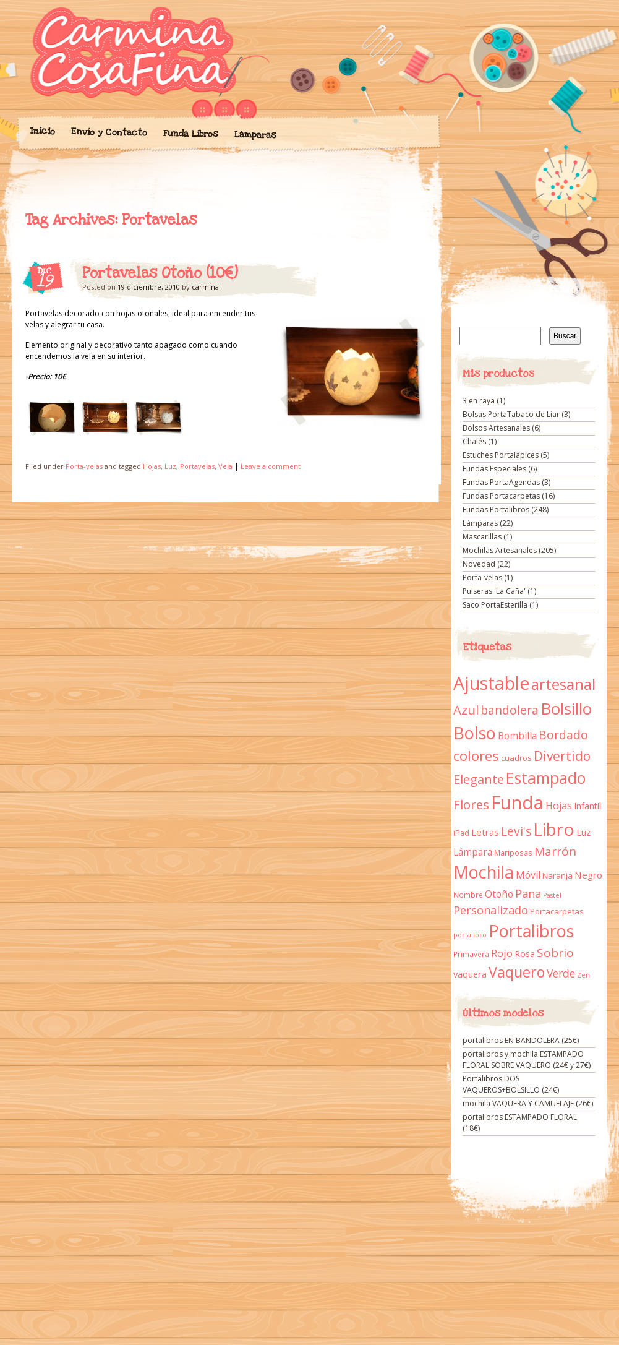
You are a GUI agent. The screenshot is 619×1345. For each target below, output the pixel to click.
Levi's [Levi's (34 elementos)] (516, 831)
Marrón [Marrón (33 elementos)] (555, 851)
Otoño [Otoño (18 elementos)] (499, 894)
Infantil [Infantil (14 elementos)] (587, 806)
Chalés (474, 441)
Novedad (479, 564)
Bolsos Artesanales (496, 428)
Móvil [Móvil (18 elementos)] (528, 875)
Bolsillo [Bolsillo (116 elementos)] (566, 708)
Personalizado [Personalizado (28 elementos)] (490, 910)
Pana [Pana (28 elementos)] (528, 893)
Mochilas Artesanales (500, 550)
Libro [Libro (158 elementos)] (553, 829)
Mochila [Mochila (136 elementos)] (483, 872)
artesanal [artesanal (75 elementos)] (563, 684)
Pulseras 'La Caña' (494, 591)
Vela (225, 466)
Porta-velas (84, 466)
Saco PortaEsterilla (495, 604)
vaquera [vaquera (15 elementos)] (470, 974)
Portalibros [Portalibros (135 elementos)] (531, 930)
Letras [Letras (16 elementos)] (485, 832)
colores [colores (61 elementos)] (476, 755)
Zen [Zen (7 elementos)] (583, 975)
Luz (170, 466)
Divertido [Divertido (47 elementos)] (562, 756)
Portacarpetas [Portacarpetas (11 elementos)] (557, 911)
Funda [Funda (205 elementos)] (517, 802)
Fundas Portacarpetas (501, 496)
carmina (205, 286)
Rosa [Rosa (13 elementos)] (524, 954)
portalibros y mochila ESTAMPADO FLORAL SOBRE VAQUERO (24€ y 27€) (527, 1059)
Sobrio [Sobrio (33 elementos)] (555, 953)
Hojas (152, 466)
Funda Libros (190, 133)
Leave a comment (271, 466)
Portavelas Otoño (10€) (160, 273)
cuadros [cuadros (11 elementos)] (516, 757)
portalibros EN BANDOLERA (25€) (521, 1040)
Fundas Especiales (494, 468)
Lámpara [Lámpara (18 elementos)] (472, 852)
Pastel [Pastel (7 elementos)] (552, 895)
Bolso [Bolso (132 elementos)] (474, 732)
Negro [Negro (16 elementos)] (588, 875)
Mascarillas (482, 536)
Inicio (42, 131)
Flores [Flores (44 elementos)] (471, 804)
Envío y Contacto (108, 132)
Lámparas (255, 135)
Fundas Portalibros (496, 509)
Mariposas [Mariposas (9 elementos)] (513, 853)
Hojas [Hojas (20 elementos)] (558, 805)
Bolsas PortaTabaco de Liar (511, 414)
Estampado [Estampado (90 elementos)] (546, 778)
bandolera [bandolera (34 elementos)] (509, 710)
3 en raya (479, 400)
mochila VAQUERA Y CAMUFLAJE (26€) (528, 1103)
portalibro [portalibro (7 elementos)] (470, 934)
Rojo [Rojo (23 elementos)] (502, 953)
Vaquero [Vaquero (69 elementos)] (517, 972)
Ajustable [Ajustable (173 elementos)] (491, 683)
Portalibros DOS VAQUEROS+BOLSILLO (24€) (511, 1084)
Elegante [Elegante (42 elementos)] (478, 779)
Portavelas (197, 466)
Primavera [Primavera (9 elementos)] (471, 954)
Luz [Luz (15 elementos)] (583, 832)
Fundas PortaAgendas (501, 482)
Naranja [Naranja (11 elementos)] (557, 875)
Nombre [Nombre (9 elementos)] (468, 895)
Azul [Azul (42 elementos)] (466, 709)
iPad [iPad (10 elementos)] (461, 833)
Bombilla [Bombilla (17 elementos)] (517, 735)
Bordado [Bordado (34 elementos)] (563, 735)
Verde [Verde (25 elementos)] (561, 973)
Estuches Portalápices (501, 455)
